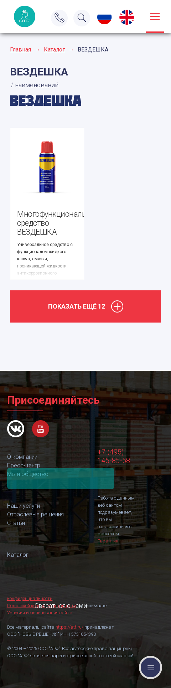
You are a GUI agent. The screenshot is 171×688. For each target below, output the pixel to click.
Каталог (54, 49)
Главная (20, 49)
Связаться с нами (60, 478)
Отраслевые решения (35, 514)
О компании (22, 456)
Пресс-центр (23, 465)
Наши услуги (23, 505)
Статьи (16, 523)
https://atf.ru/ (69, 627)
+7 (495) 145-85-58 (114, 456)
